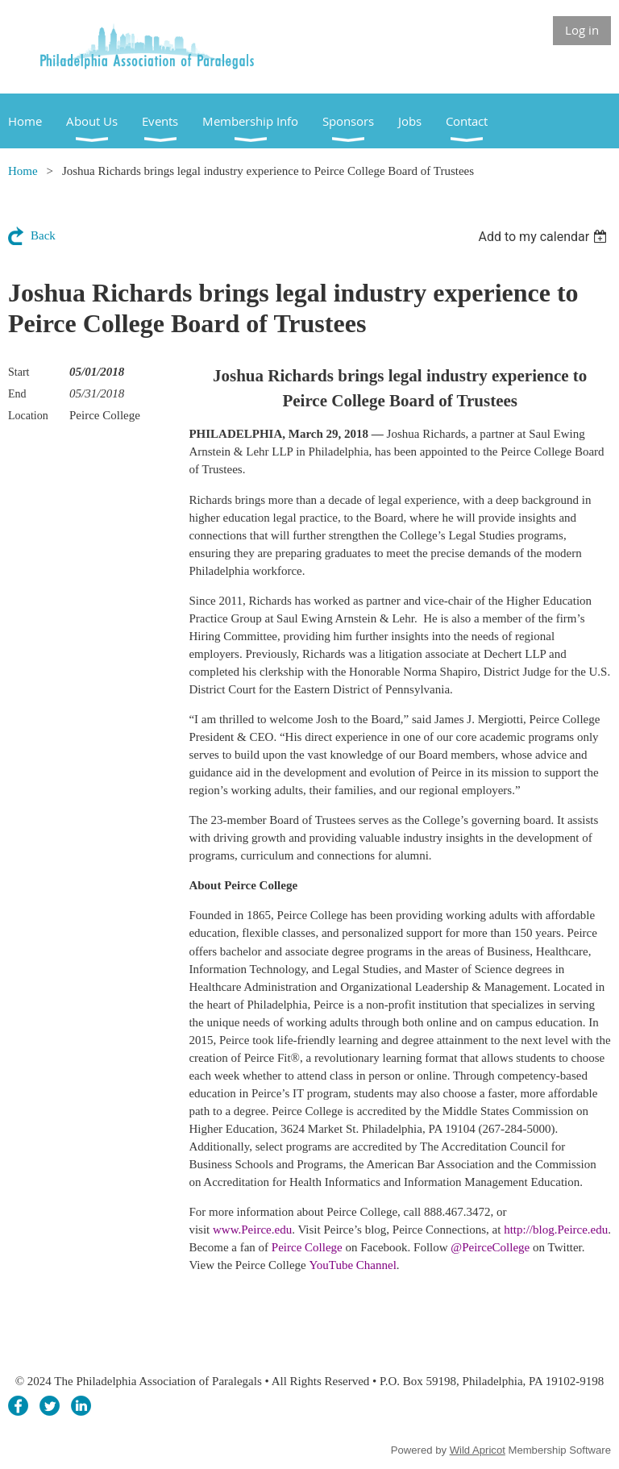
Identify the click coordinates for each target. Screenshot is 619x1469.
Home (23, 170)
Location (28, 416)
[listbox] (544, 237)
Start (18, 372)
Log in (582, 30)
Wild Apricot (477, 1450)
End (17, 394)
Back (43, 235)
